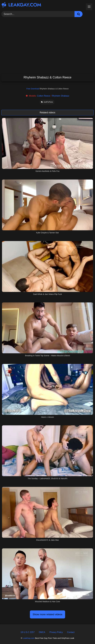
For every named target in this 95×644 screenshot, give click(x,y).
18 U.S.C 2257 (28, 632)
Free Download (32, 89)
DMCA (42, 632)
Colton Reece (43, 96)
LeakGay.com (29, 638)
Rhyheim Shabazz (60, 96)
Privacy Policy (56, 632)
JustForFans (47, 102)
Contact (70, 632)
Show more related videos (47, 614)
